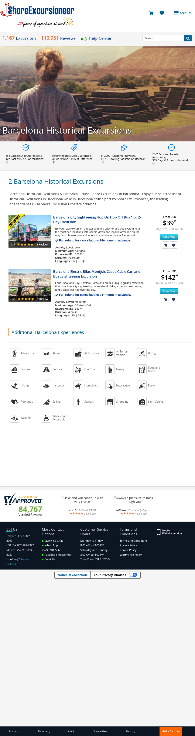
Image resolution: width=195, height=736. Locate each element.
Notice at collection (72, 575)
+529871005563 (51, 550)
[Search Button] (188, 38)
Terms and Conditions (133, 541)
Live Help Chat (52, 541)
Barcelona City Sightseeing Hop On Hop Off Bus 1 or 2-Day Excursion (97, 219)
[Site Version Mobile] (169, 531)
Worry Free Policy (131, 555)
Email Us (48, 559)
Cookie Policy (128, 550)
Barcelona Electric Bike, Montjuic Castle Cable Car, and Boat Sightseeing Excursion (96, 274)
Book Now (169, 237)
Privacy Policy (128, 545)
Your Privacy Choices (110, 575)
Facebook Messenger (56, 555)
